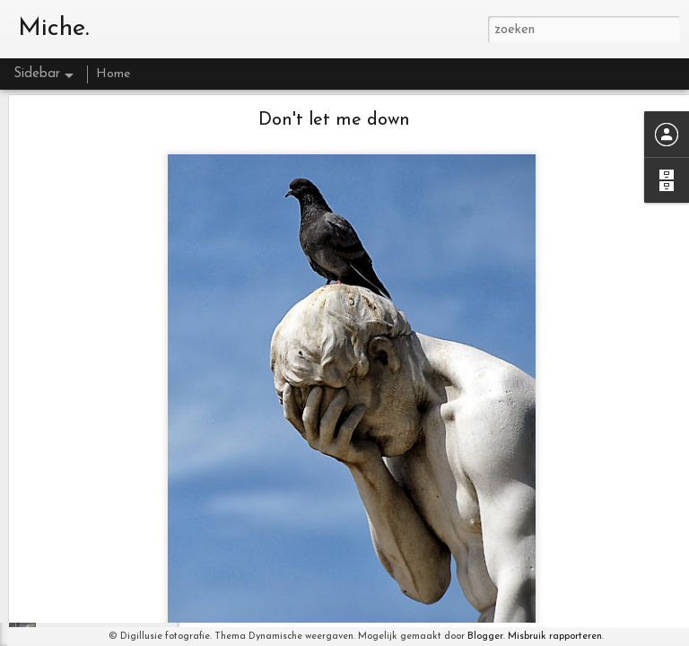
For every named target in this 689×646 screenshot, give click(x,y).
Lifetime (64, 594)
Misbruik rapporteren (555, 637)
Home (113, 74)
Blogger (485, 637)
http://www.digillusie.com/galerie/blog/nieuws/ (434, 615)
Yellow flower (77, 553)
